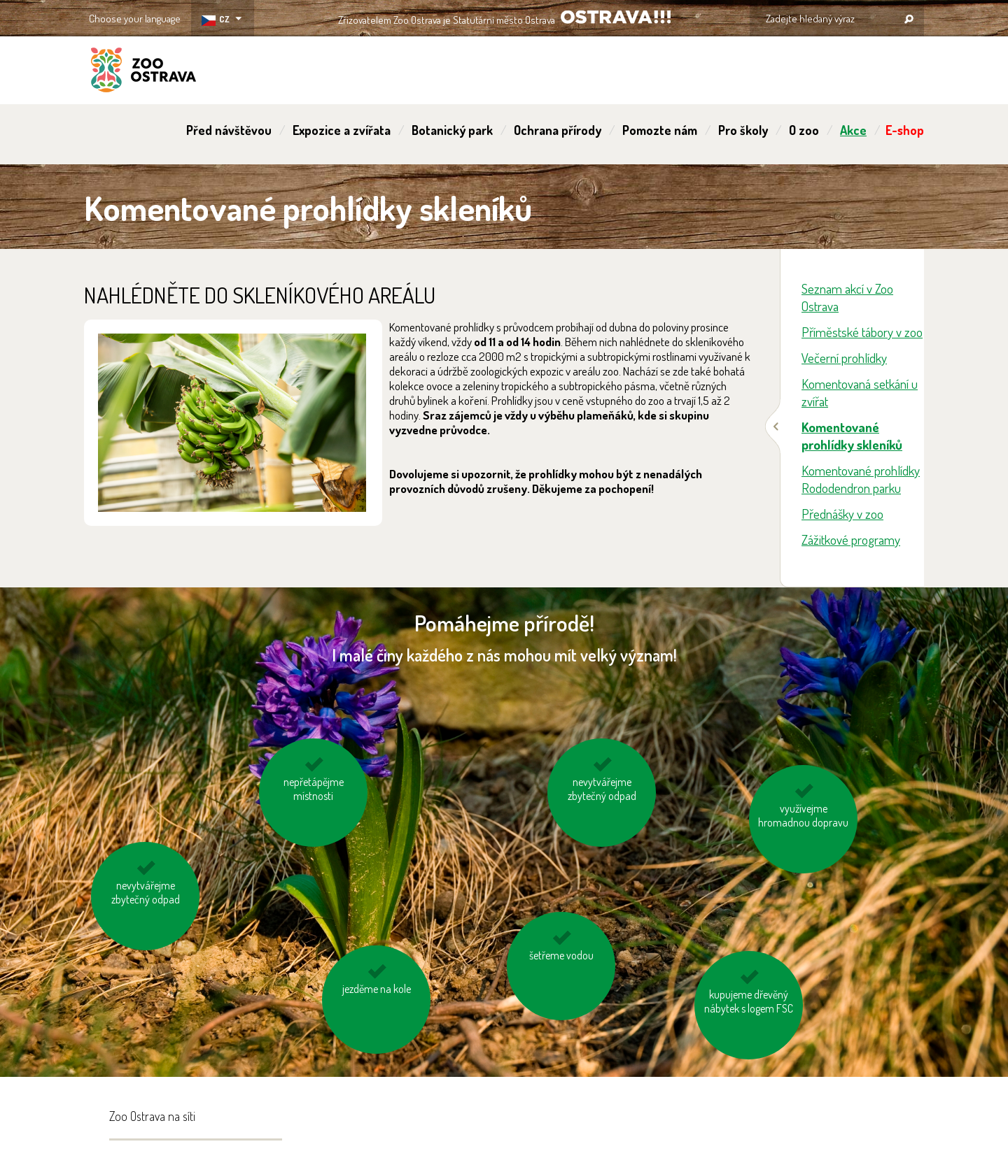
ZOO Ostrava (143, 72)
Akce (853, 130)
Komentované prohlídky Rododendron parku (861, 479)
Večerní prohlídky (844, 357)
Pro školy (743, 130)
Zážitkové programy (851, 539)
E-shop (905, 130)
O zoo (804, 130)
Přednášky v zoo (842, 513)
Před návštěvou (229, 130)
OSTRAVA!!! (616, 17)
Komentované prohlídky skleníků (852, 435)
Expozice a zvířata (342, 130)
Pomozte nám (659, 130)
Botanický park (452, 130)
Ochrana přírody (557, 130)
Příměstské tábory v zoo (862, 332)
